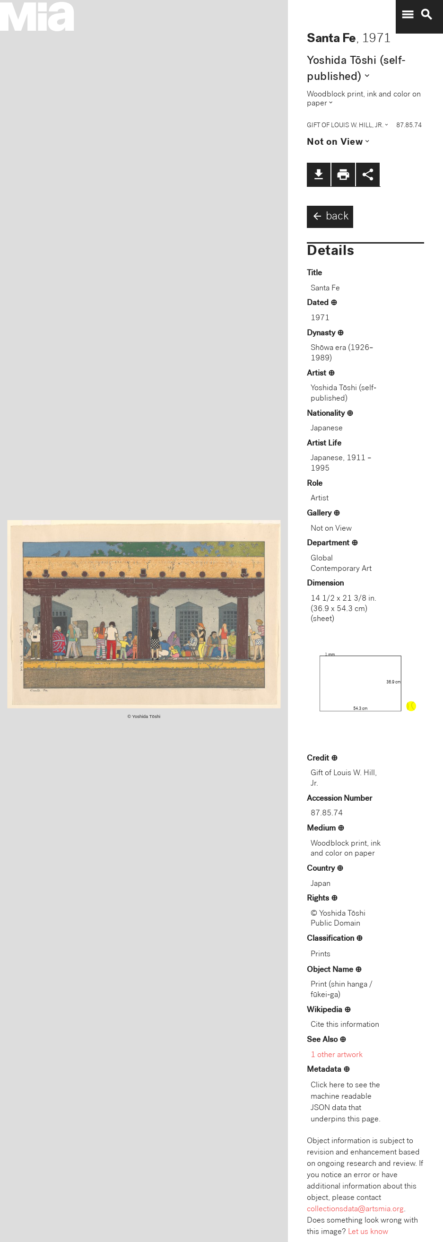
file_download (319, 174)
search (426, 15)
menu (407, 15)
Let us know (368, 1232)
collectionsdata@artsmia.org (355, 1210)
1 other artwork (337, 1055)
